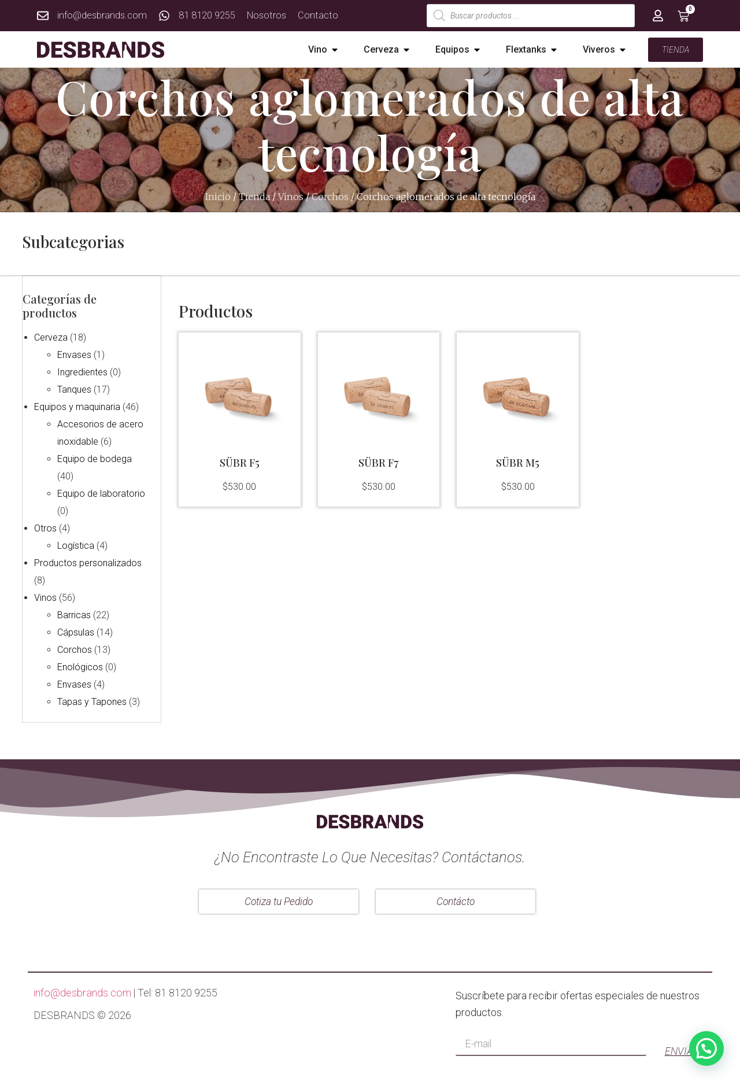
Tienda (254, 196)
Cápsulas (75, 631)
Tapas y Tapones (91, 701)
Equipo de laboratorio (101, 493)
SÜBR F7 (378, 463)
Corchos (330, 196)
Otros (45, 527)
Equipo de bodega (94, 458)
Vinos (291, 196)
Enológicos (79, 666)
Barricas (73, 614)
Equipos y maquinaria (77, 406)
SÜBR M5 (517, 463)
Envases (74, 354)
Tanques (74, 388)
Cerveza (50, 336)
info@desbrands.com (82, 991)
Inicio (218, 196)
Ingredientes (82, 371)
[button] (334, 50)
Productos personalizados (87, 562)
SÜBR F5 (240, 463)
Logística (75, 545)
